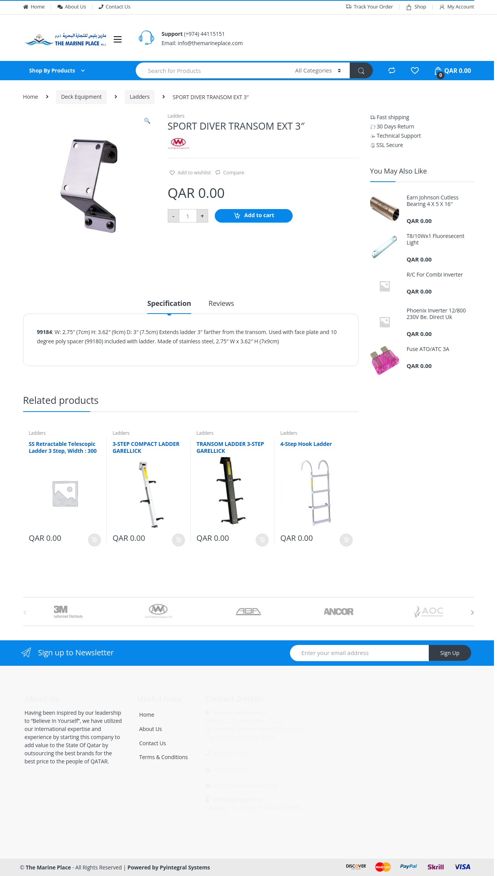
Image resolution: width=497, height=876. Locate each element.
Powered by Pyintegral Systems (169, 867)
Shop (416, 6)
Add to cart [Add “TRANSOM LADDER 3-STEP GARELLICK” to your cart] (262, 540)
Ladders (140, 96)
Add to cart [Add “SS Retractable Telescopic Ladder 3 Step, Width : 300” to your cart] (94, 540)
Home (34, 6)
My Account (456, 6)
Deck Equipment (81, 96)
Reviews (221, 304)
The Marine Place (48, 867)
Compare (233, 172)
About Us (71, 6)
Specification (169, 304)
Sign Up (450, 653)
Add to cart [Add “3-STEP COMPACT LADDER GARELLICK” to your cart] (178, 540)
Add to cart (259, 215)
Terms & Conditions (163, 757)
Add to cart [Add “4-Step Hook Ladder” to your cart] (346, 540)
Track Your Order (369, 6)
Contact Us (114, 6)
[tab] (169, 307)
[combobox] (211, 70)
